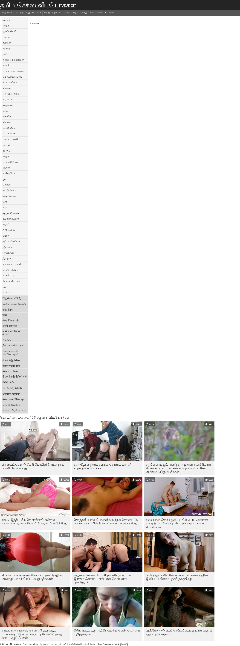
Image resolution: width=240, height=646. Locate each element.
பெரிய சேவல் (11, 269)
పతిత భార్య (8, 382)
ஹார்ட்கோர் (9, 31)
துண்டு (6, 150)
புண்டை (7, 36)
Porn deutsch (29, 644)
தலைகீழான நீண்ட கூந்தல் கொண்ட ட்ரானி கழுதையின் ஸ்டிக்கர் (102, 466)
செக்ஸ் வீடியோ (11, 404)
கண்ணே (7, 116)
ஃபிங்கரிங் (9, 230)
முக (5, 207)
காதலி (6, 224)
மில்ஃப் (7, 122)
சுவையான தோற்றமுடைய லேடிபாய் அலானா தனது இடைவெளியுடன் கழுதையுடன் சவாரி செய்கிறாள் (177, 523)
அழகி (6, 25)
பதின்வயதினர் (11, 93)
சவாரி (6, 65)
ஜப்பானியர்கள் (11, 241)
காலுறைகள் (9, 195)
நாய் (5, 54)
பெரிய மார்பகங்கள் (14, 71)
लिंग (5, 315)
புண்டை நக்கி (10, 139)
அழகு (6, 156)
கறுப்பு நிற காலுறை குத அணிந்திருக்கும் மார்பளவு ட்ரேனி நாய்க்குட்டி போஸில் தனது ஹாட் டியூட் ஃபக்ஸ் (32, 634)
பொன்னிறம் (10, 82)
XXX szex (5, 644)
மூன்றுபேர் (9, 173)
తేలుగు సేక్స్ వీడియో (13, 388)
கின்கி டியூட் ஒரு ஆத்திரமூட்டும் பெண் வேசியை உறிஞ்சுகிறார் (107, 632)
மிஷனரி (7, 88)
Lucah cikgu (96, 644)
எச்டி (5, 110)
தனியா (7, 19)
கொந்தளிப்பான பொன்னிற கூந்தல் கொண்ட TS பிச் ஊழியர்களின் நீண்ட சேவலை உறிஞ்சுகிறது (106, 521)
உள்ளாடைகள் (11, 218)
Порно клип (16, 644)
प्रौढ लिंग (8, 309)
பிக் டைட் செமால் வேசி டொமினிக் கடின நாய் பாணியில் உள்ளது (33, 466)
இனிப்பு (7, 247)
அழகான (8, 105)
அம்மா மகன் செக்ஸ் (14, 304)
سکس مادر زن (56, 644)
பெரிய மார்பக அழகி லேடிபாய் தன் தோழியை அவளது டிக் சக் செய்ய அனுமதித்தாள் (33, 577)
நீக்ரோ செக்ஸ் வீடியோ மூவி (10, 352)
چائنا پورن (7, 339)
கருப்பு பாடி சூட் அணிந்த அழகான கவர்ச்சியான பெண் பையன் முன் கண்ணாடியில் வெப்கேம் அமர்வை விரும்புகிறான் (178, 468)
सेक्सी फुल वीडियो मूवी (14, 399)
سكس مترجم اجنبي (43, 644)
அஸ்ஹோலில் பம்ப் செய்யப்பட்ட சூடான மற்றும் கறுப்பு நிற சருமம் (179, 632)
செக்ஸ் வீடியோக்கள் (14, 410)
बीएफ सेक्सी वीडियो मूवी (15, 376)
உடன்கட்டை (10, 133)
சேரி (5, 201)
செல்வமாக (9, 127)
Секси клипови (110, 644)
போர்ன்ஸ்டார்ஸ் (12, 281)
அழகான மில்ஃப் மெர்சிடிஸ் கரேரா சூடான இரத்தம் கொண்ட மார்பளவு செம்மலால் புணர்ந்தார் (102, 578)
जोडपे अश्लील (10, 325)
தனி (5, 286)
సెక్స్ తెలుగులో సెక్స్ (12, 298)
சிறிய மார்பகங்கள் (13, 59)
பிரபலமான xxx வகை (102, 12)
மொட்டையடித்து (12, 76)
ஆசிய (6, 167)
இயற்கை (8, 258)
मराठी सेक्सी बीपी (11, 365)
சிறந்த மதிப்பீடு (52, 12)
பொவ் (6, 292)
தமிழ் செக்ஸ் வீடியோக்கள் (38, 5)
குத (4, 178)
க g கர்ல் (7, 99)
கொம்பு (7, 184)
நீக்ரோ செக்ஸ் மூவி (13, 345)
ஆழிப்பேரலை (11, 212)
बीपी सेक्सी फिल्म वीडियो (11, 333)
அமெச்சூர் (8, 252)
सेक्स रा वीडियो (10, 371)
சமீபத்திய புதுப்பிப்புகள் (28, 12)
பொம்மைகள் (10, 161)
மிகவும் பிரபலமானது (75, 12)
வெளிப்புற (9, 275)
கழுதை (7, 48)
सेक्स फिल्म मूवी (11, 320)
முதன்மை (7, 12)
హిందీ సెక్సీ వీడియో (12, 359)
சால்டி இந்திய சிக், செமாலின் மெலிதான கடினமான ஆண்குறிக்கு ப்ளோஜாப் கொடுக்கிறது (34, 521)
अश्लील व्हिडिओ (11, 394)
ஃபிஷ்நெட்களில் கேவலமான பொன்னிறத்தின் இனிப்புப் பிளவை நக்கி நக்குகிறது (177, 577)
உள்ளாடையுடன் (12, 264)
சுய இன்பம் (9, 190)
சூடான (7, 144)
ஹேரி (6, 235)
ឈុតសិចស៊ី (123, 644)
